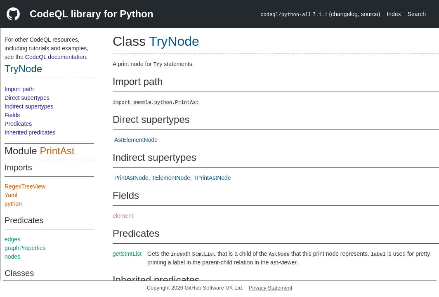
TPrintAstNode (212, 177)
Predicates (18, 123)
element (123, 215)
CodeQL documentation (55, 57)
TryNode (23, 68)
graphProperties (25, 248)
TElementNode (170, 177)
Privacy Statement (271, 288)
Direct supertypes (27, 97)
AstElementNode (136, 140)
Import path (19, 89)
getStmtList (127, 253)
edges (12, 239)
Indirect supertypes (29, 106)
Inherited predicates (30, 132)
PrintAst (57, 150)
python (13, 203)
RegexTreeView (25, 186)
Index (394, 14)
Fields (12, 115)
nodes (12, 256)
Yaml (11, 195)
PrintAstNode (131, 177)
